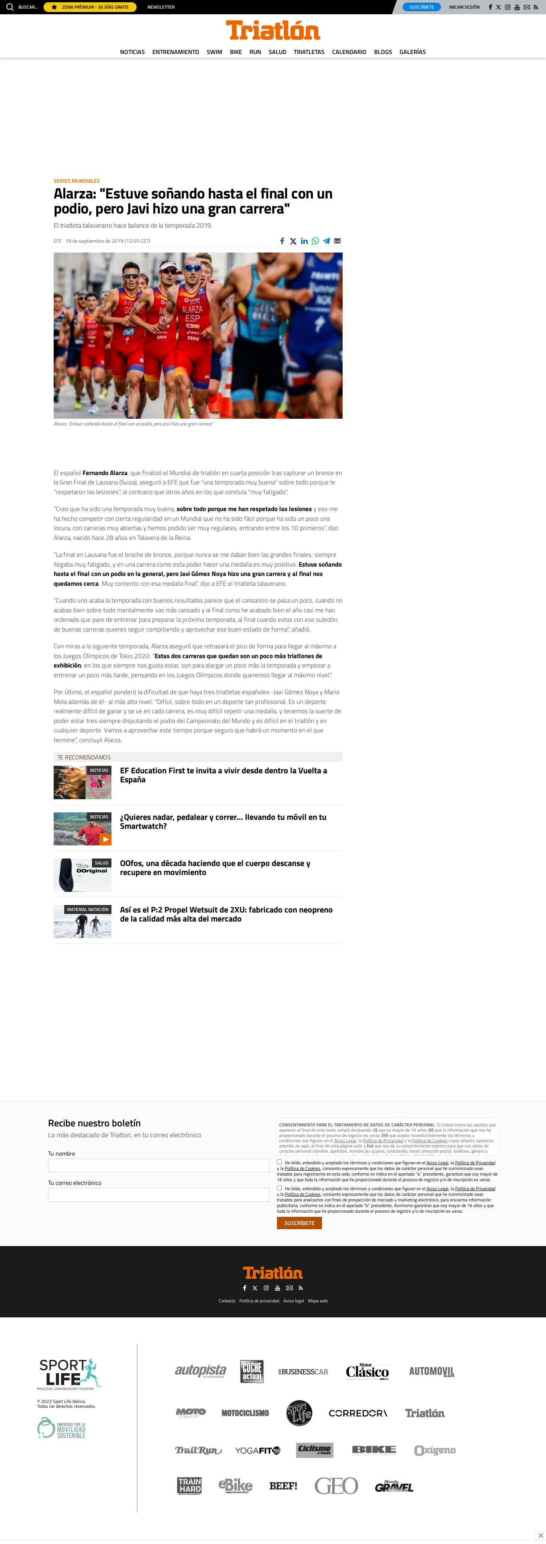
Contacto (227, 1300)
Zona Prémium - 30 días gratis (90, 7)
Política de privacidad (259, 1300)
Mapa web (318, 1300)
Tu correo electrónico (74, 1183)
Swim (215, 51)
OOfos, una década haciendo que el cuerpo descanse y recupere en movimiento (215, 867)
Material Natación (87, 909)
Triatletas (309, 51)
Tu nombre (61, 1153)
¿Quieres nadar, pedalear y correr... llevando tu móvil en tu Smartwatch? (223, 821)
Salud (277, 51)
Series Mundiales (77, 181)
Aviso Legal (345, 1140)
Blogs (383, 51)
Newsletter (160, 7)
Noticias (132, 51)
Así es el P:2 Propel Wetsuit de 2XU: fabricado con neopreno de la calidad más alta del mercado (226, 914)
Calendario (349, 51)
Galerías (413, 51)
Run (255, 51)
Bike (236, 51)
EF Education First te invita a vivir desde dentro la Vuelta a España (223, 775)
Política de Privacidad (383, 1140)
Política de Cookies (430, 1140)
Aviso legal (293, 1300)
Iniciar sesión (464, 7)
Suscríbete (421, 7)
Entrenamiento (175, 51)
